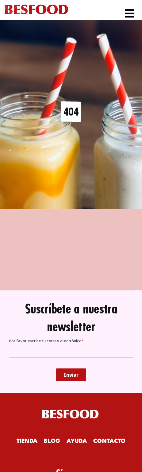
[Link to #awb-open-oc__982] (129, 13)
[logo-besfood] (36, 5)
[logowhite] (71, 411)
